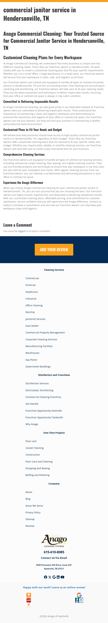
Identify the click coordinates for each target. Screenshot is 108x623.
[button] (45, 577)
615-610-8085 (54, 552)
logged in (23, 231)
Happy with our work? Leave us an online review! (54, 587)
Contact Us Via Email (54, 557)
